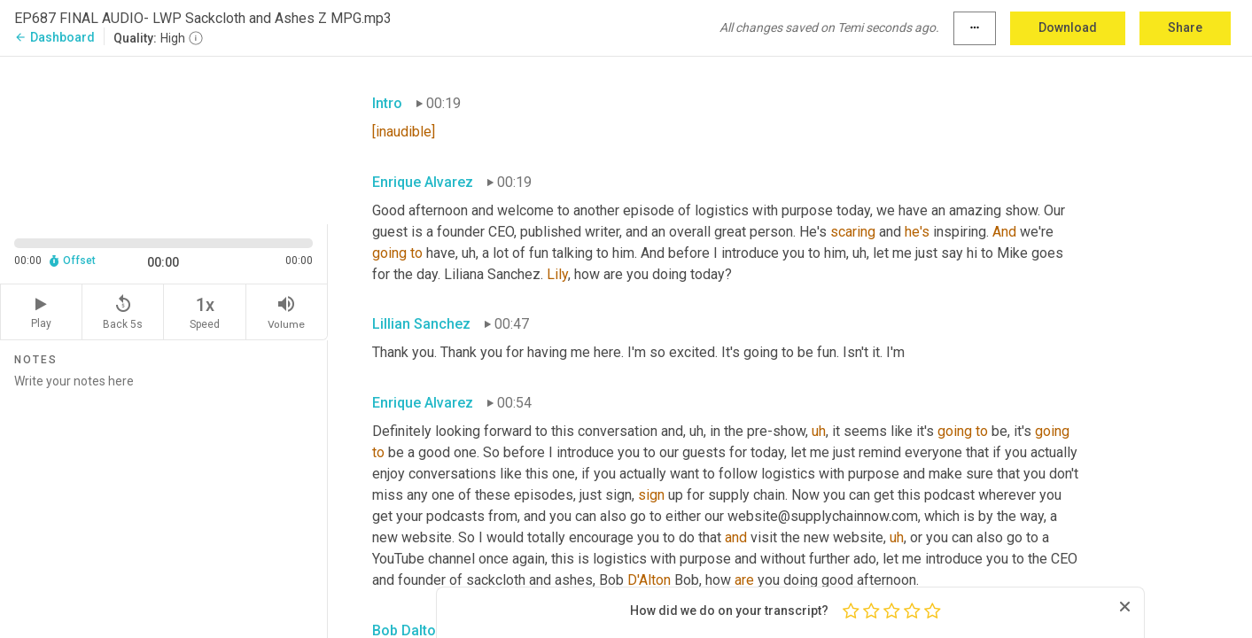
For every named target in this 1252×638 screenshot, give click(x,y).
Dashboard (54, 37)
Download (1067, 27)
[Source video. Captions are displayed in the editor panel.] (164, 139)
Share (1185, 27)
